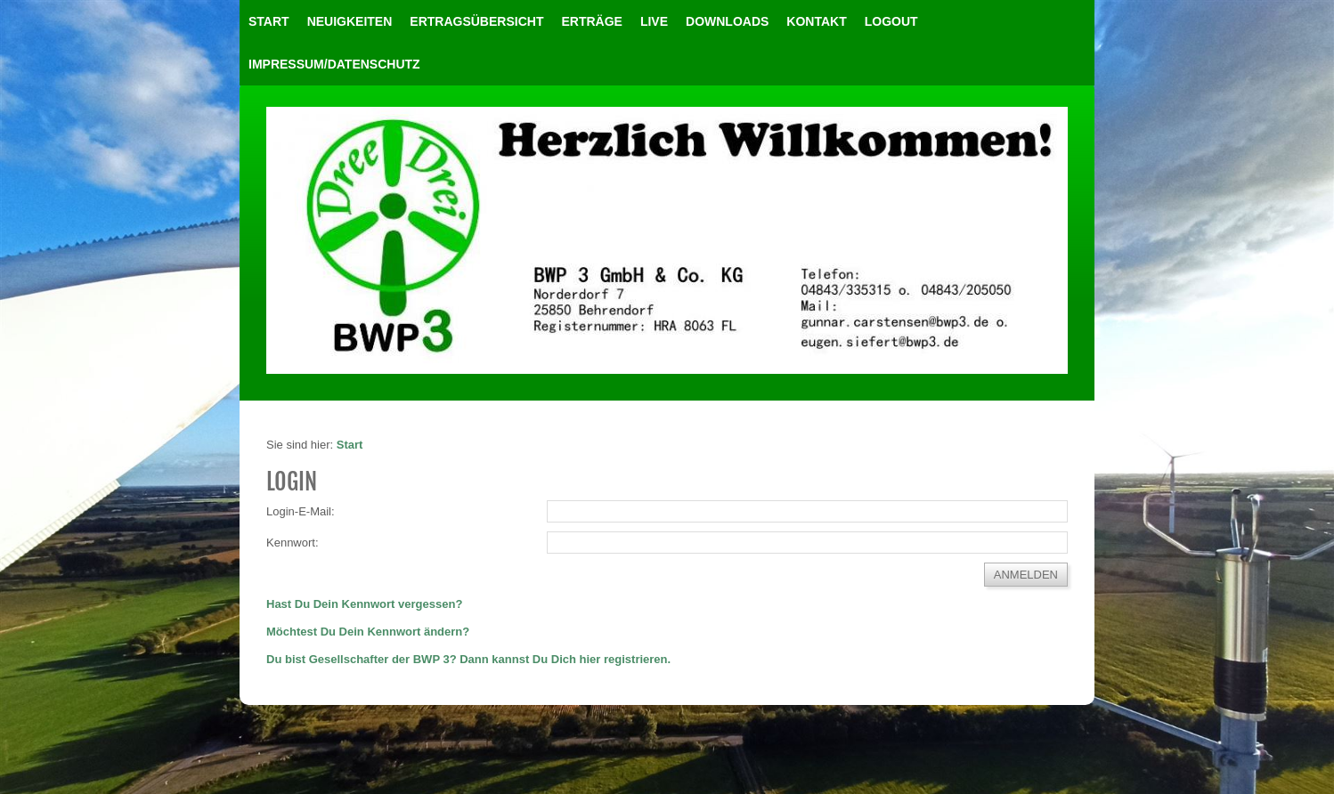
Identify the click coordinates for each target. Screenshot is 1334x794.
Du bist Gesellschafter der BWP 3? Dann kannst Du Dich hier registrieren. (468, 659)
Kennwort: (292, 542)
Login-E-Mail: (300, 511)
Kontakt (816, 21)
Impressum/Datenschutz (334, 64)
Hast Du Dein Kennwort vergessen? (364, 604)
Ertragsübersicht (476, 21)
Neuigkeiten (350, 21)
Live (654, 21)
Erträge (591, 21)
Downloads (727, 21)
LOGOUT (891, 21)
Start (268, 21)
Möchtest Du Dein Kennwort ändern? (367, 631)
